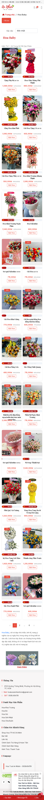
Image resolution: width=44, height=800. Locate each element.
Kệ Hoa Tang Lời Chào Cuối (11, 559)
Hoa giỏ (5, 714)
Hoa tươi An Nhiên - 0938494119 (19, 766)
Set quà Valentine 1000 (32, 606)
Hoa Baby (5, 633)
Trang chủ (8, 14)
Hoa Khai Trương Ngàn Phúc (12, 225)
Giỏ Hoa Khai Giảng (11, 319)
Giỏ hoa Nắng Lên (11, 367)
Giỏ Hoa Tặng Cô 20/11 (32, 128)
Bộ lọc (6, 20)
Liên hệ (5, 739)
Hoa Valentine (32, 224)
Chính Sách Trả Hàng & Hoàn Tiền (15, 743)
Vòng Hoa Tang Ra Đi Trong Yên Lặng (32, 511)
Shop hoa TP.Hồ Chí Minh (12, 733)
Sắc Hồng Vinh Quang (32, 367)
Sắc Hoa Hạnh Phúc (11, 606)
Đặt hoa (11, 89)
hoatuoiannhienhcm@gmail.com (20, 692)
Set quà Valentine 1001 (11, 271)
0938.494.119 (13, 695)
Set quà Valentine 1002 (11, 462)
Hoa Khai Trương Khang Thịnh (32, 177)
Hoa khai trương (8, 707)
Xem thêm (22, 667)
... (24, 625)
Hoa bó (5, 711)
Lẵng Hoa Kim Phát (11, 128)
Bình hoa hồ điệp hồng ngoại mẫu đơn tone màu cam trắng (11, 417)
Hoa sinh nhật (7, 717)
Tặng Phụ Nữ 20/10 (11, 80)
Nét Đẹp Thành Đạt (32, 462)
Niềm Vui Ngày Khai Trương (32, 416)
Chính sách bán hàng (10, 746)
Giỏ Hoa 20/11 (32, 271)
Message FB (22, 798)
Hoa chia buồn (7, 721)
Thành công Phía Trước (32, 558)
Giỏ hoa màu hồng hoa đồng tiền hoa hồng (32, 320)
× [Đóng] (40, 774)
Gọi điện (7, 798)
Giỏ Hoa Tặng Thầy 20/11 (11, 176)
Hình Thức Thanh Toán (11, 749)
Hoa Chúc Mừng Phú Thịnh (32, 81)
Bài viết (5, 736)
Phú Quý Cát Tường (11, 510)
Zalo (36, 798)
